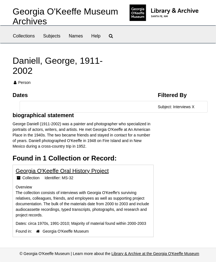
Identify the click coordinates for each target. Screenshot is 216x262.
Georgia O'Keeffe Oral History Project (62, 171)
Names (76, 36)
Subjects (51, 36)
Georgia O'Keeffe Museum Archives (65, 16)
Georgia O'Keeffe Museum (66, 231)
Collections (24, 36)
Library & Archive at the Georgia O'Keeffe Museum (155, 253)
